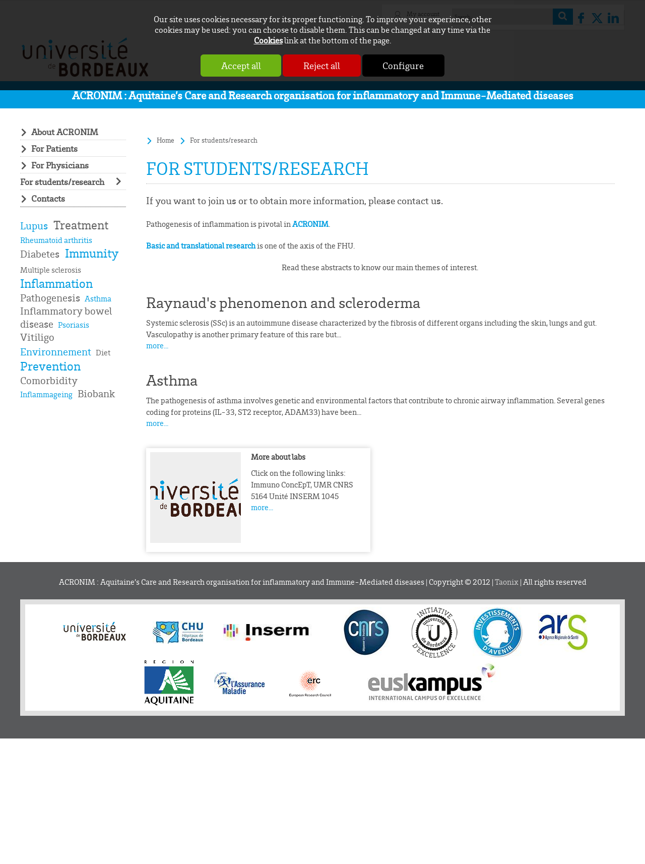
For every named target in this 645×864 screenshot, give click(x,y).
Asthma (172, 380)
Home (165, 140)
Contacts (48, 198)
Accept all (240, 65)
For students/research (62, 181)
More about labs (278, 457)
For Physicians (60, 164)
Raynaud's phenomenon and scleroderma (283, 302)
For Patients (54, 148)
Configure (404, 65)
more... (157, 345)
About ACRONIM (64, 131)
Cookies (268, 40)
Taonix (507, 582)
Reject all (321, 65)
